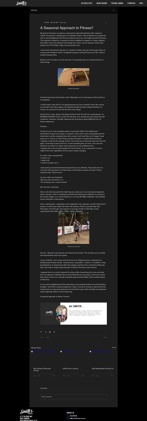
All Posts (34, 10)
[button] (86, 3)
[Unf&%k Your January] (73, 358)
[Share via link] (54, 332)
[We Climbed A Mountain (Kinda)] (44, 358)
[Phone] (68, 416)
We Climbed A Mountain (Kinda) (42, 369)
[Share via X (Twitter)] (45, 332)
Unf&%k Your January (70, 368)
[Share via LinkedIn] (50, 332)
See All (114, 347)
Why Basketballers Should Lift (102, 368)
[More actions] (106, 22)
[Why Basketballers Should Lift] (103, 358)
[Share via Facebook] (41, 332)
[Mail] (68, 418)
